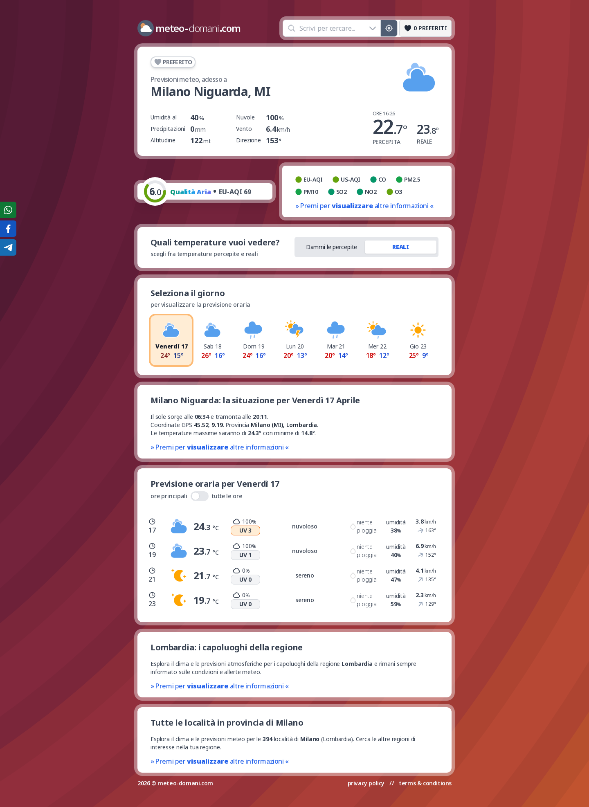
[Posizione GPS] (389, 28)
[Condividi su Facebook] (8, 228)
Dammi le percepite (331, 247)
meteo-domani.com (185, 783)
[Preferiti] (425, 28)
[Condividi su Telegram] (8, 247)
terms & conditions (425, 783)
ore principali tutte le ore (196, 496)
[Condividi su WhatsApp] (8, 210)
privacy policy (366, 783)
